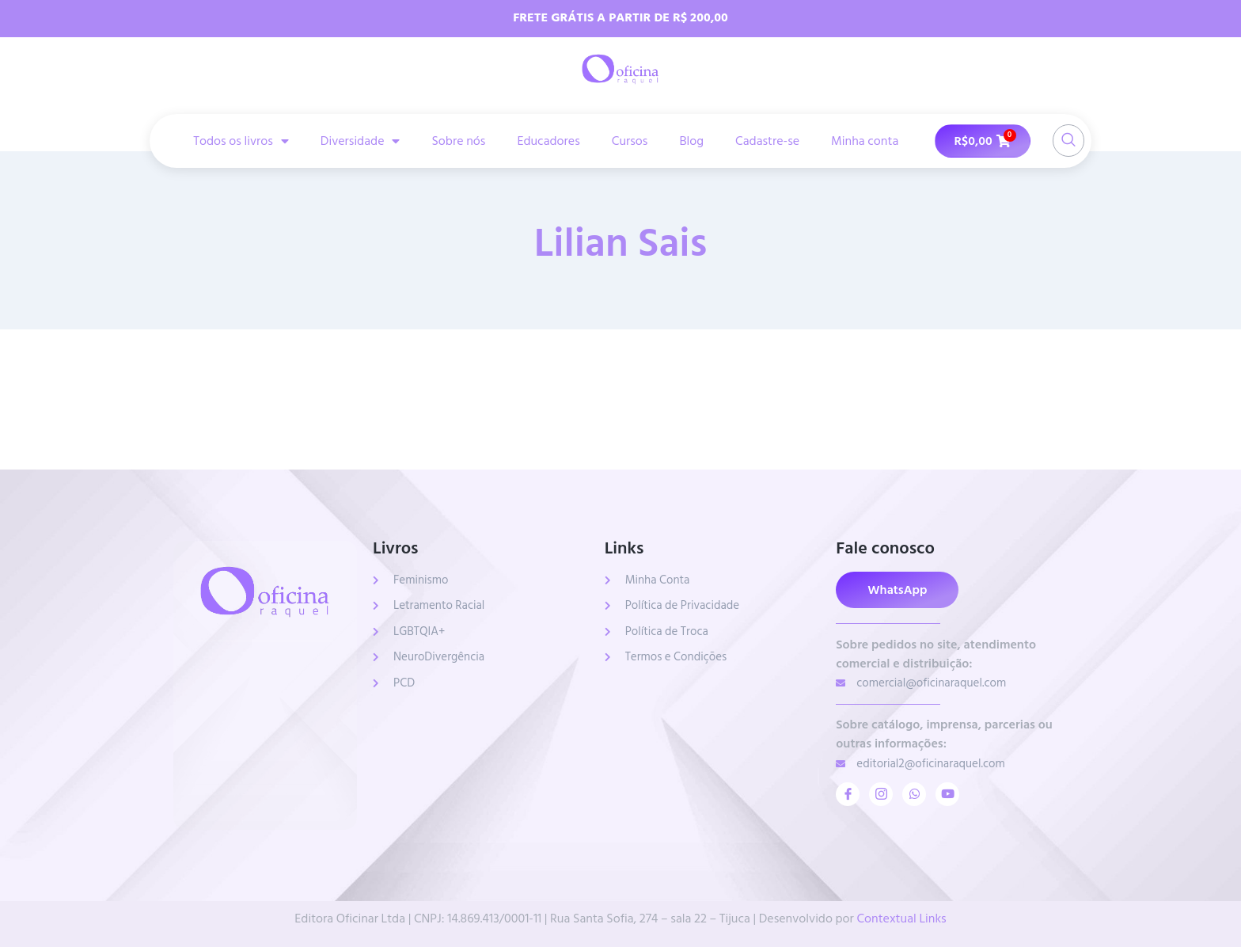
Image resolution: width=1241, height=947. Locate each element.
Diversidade (360, 141)
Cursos (630, 141)
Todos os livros (241, 141)
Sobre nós (458, 141)
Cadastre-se (767, 141)
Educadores (548, 141)
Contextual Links (901, 918)
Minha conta (864, 141)
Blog (691, 141)
